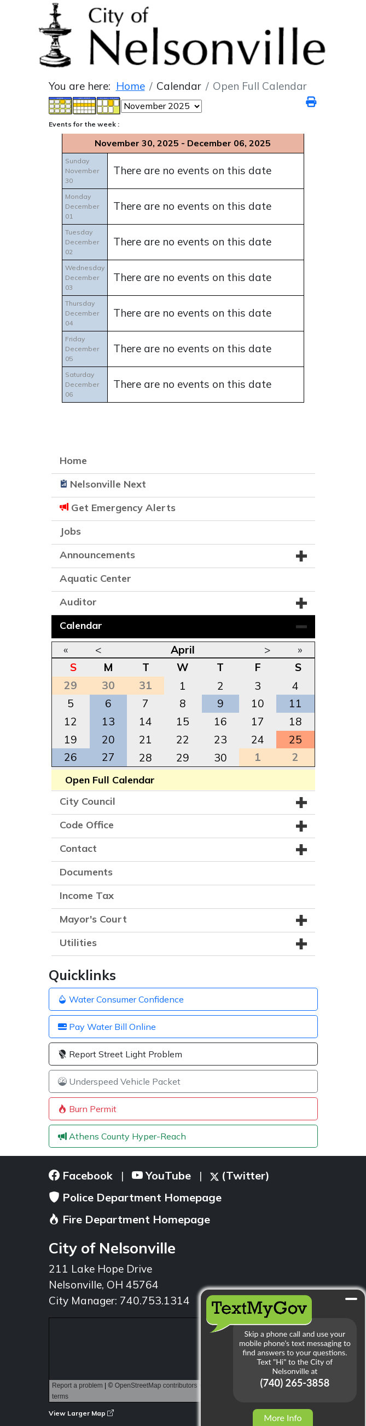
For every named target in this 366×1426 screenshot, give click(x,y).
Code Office (87, 824)
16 (220, 721)
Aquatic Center (95, 578)
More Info (282, 1417)
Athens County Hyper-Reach (122, 1136)
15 (182, 721)
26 (70, 757)
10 (257, 703)
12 (70, 721)
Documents (86, 872)
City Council (87, 801)
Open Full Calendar (110, 780)
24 (257, 739)
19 (70, 739)
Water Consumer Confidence (121, 999)
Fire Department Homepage (129, 1219)
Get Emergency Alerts (123, 507)
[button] (301, 556)
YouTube (161, 1175)
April (183, 649)
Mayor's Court (93, 919)
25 (295, 739)
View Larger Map (81, 1413)
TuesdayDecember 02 (82, 242)
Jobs (70, 531)
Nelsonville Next (108, 484)
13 (108, 721)
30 (220, 757)
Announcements (97, 554)
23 (220, 739)
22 (182, 739)
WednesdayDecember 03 (84, 277)
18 (295, 721)
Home (73, 460)
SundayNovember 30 (82, 171)
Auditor (78, 601)
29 (182, 757)
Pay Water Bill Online (107, 1026)
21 (145, 739)
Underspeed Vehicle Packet (119, 1081)
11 (295, 703)
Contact (78, 848)
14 (145, 721)
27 (108, 757)
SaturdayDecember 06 (82, 384)
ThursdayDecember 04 (82, 313)
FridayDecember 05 (82, 349)
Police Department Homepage (135, 1197)
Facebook (81, 1175)
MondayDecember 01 (82, 206)
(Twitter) (240, 1175)
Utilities (78, 942)
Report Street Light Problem (120, 1054)
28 (145, 757)
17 (257, 721)
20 (108, 739)
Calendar (81, 625)
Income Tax (87, 895)
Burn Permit (87, 1108)
